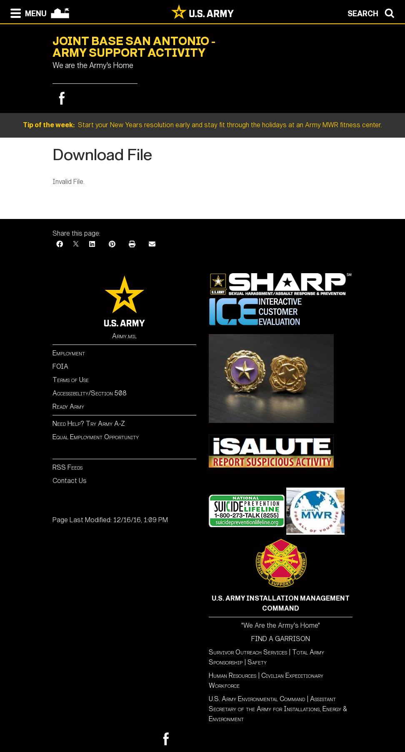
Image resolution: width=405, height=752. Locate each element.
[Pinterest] (112, 244)
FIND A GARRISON (280, 639)
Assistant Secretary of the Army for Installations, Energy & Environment (278, 709)
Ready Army (68, 406)
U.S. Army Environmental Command (257, 699)
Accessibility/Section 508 (89, 393)
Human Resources (232, 675)
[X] (75, 244)
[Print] (132, 244)
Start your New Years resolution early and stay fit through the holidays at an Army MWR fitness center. (202, 125)
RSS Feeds (67, 467)
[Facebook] (59, 244)
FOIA (60, 366)
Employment (68, 353)
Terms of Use (70, 380)
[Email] (152, 244)
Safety (257, 662)
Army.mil (124, 336)
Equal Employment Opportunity (95, 437)
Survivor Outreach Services (248, 652)
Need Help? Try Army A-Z (88, 424)
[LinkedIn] (92, 244)
